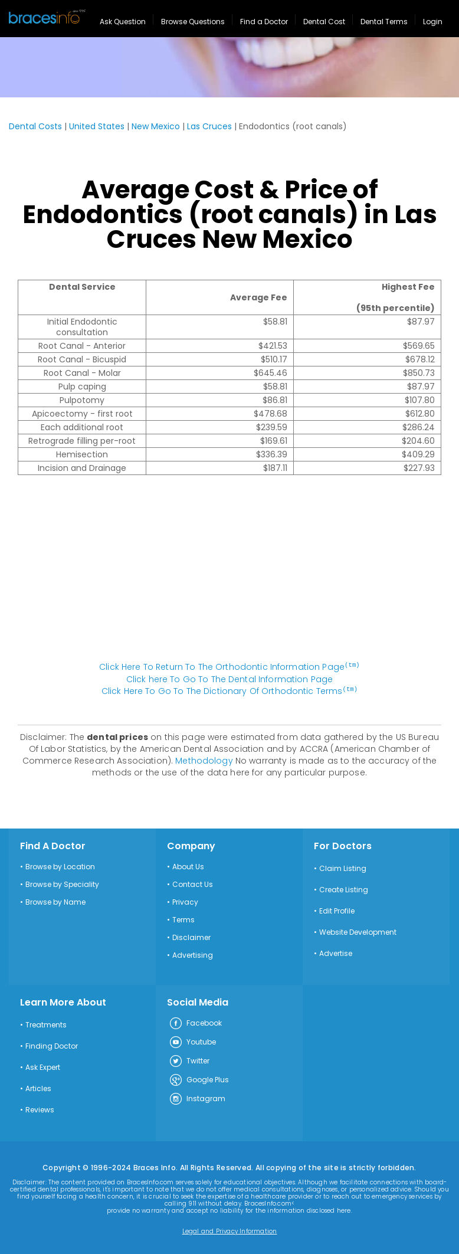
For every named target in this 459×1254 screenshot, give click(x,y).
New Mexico (156, 126)
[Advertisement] (229, 574)
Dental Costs (35, 126)
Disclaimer (191, 936)
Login (432, 22)
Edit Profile (337, 910)
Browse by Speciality (62, 883)
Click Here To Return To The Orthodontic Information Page (229, 667)
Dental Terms (384, 22)
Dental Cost (324, 22)
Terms (183, 919)
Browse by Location (60, 866)
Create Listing (343, 889)
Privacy (185, 901)
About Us (188, 866)
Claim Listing (342, 867)
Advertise (335, 952)
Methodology (204, 759)
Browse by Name (55, 901)
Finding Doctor (51, 1045)
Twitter (189, 1060)
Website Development (357, 931)
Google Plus (199, 1079)
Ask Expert (42, 1066)
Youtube (192, 1041)
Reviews (39, 1109)
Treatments (46, 1024)
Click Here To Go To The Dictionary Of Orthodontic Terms (229, 690)
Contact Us (192, 883)
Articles (38, 1087)
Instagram (197, 1098)
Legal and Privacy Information (229, 1230)
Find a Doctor (264, 22)
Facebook (195, 1022)
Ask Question (123, 22)
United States (96, 126)
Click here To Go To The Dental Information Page (229, 679)
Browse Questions (193, 22)
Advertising (192, 954)
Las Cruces (209, 126)
